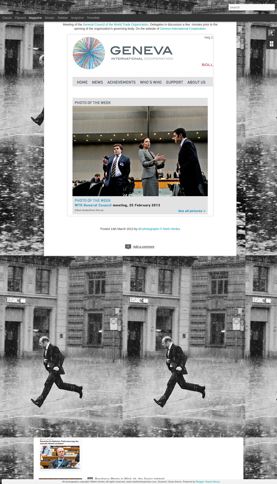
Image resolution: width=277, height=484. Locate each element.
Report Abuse (212, 481)
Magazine (35, 18)
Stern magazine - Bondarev (116, 430)
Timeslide (93, 18)
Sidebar (63, 18)
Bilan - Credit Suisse (110, 331)
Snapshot (77, 18)
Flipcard (20, 18)
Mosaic (49, 18)
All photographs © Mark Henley (159, 156)
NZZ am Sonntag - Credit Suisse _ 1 (123, 381)
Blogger (200, 481)
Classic (7, 18)
